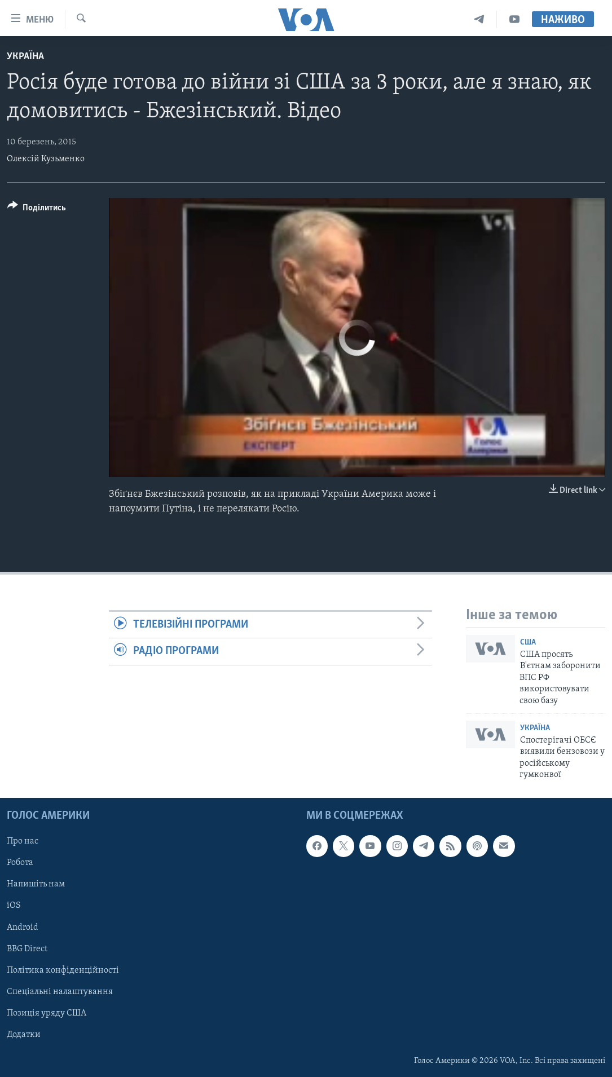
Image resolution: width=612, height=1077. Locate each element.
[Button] (36, 209)
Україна (25, 56)
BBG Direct (27, 948)
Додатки (24, 1034)
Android (22, 927)
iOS (14, 905)
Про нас (22, 841)
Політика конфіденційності (63, 969)
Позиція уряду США (46, 1012)
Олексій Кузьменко (46, 159)
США (528, 642)
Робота (20, 862)
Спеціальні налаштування (60, 991)
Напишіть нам (36, 884)
